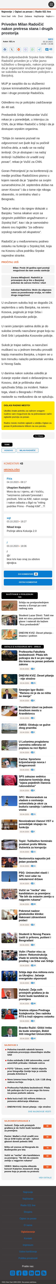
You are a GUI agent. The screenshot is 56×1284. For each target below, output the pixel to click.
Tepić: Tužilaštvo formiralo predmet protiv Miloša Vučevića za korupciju (35, 844)
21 (33, 683)
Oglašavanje (28, 1232)
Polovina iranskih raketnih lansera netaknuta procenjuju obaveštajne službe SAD (28, 1052)
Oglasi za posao (24, 11)
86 (33, 1004)
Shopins (28, 1212)
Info (14, 16)
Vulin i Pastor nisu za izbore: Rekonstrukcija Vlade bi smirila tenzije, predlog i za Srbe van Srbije (36, 956)
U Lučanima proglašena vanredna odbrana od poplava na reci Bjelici (34, 744)
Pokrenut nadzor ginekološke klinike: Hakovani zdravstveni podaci (32, 915)
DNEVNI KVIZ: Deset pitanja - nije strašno (29, 1106)
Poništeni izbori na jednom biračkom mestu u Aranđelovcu (35, 710)
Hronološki (12, 470)
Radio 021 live (43, 11)
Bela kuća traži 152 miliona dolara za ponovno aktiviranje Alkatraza (26, 1099)
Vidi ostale (45, 1178)
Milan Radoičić (28, 450)
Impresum (28, 1245)
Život (20, 16)
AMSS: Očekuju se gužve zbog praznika (34, 726)
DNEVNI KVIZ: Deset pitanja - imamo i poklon (36, 634)
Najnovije (6, 11)
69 (33, 904)
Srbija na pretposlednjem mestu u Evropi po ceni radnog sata (34, 605)
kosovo (8, 450)
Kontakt (28, 1238)
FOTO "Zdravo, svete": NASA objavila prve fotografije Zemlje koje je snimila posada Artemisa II (27, 1071)
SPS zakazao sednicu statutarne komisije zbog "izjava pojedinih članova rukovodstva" (34, 781)
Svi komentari (28, 574)
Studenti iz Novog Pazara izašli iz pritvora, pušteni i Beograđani (35, 937)
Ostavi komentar (28, 582)
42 (33, 1039)
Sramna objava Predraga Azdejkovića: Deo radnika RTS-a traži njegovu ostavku (36, 1013)
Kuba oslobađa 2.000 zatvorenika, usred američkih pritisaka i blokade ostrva (28, 1061)
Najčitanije (39, 16)
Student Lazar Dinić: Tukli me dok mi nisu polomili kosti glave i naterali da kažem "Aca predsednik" (36, 620)
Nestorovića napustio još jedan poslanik (34, 860)
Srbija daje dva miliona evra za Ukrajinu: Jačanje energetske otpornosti (36, 975)
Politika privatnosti (28, 1258)
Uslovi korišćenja (28, 1251)
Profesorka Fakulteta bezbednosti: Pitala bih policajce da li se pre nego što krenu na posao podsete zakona (36, 658)
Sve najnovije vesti (39, 1111)
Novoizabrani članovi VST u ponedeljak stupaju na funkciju (36, 824)
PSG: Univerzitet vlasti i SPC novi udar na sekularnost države (34, 876)
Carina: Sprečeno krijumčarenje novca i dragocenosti (32, 762)
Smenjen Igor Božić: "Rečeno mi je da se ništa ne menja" (35, 693)
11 (33, 814)
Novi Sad (5, 16)
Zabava (28, 16)
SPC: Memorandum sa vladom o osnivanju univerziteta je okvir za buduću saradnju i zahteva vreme (35, 803)
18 (33, 966)
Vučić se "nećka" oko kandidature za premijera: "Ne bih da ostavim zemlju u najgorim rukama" (36, 895)
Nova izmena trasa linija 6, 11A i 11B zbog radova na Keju (29, 1080)
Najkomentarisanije (17, 1121)
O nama (28, 1225)
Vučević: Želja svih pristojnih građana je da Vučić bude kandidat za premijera (34, 994)
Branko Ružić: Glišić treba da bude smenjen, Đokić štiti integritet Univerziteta (35, 1031)
